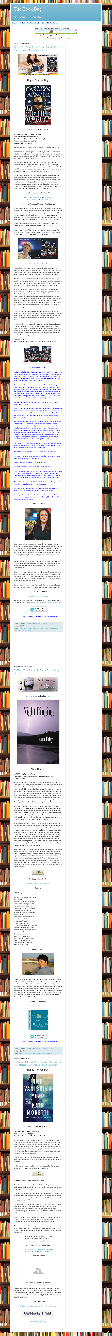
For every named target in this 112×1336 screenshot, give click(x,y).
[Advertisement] (38, 649)
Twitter (37, 596)
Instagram (52, 1306)
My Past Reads (52, 23)
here (49, 696)
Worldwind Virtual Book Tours (23, 630)
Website (31, 596)
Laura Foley (27, 1053)
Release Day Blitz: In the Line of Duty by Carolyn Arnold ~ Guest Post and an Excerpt (38, 48)
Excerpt (30, 628)
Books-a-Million (47, 1250)
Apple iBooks (47, 197)
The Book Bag (28, 9)
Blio (39, 1251)
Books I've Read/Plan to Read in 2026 (32, 23)
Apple (35, 1251)
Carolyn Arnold (23, 628)
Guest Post (36, 628)
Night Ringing (35, 1053)
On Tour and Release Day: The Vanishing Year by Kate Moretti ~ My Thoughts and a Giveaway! (37, 1063)
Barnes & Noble (36, 197)
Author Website (45, 199)
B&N (48, 884)
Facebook (44, 596)
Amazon (27, 197)
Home (14, 23)
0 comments (45, 623)
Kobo (27, 199)
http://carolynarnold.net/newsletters (49, 602)
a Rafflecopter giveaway (38, 1322)
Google (44, 1251)
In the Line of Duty (45, 628)
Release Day (54, 628)
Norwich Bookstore (39, 884)
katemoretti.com (19, 1295)
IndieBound (28, 1251)
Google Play (35, 199)
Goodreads (41, 1006)
